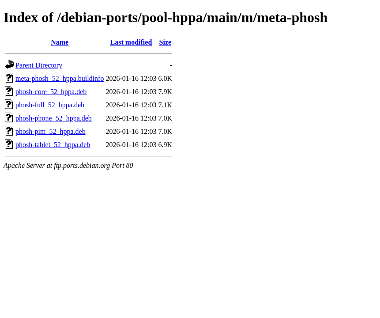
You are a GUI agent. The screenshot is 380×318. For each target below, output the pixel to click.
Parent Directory (38, 65)
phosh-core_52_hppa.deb (51, 91)
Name (59, 42)
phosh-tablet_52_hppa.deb (52, 144)
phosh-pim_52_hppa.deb (50, 131)
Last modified (131, 42)
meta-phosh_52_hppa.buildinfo (59, 78)
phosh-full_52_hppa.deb (49, 105)
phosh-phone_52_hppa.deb (53, 118)
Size (165, 42)
